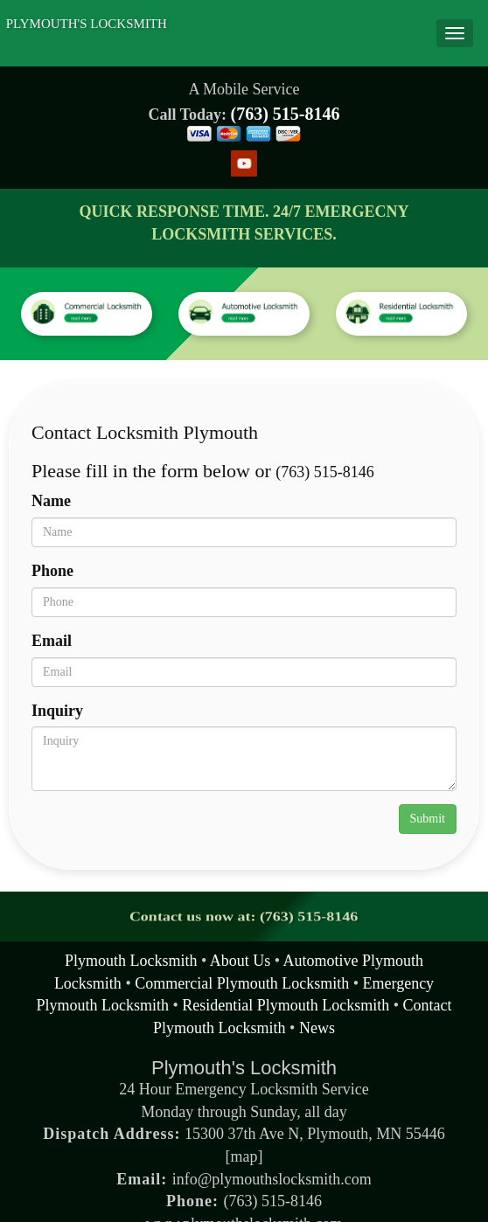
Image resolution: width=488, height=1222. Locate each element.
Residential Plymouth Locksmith (285, 1005)
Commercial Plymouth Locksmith (242, 983)
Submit (427, 818)
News (317, 1028)
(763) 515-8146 (285, 113)
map (244, 1156)
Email (51, 640)
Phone (52, 571)
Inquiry (57, 710)
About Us (240, 960)
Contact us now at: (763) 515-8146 (244, 916)
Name (51, 501)
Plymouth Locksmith (131, 960)
